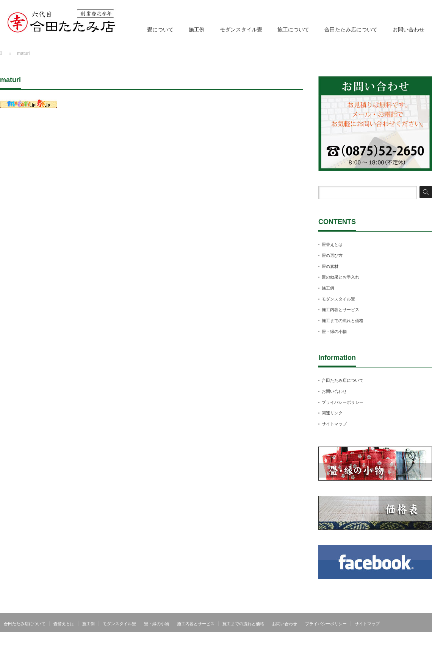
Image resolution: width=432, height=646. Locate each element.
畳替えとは (332, 244)
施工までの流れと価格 (342, 320)
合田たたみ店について (350, 29)
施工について (293, 29)
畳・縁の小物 (334, 331)
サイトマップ (334, 424)
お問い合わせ (408, 29)
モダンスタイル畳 (241, 29)
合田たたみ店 (418, 640)
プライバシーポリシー (342, 402)
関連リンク (332, 413)
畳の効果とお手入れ (340, 277)
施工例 (197, 29)
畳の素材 (330, 266)
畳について (160, 29)
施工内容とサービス (340, 309)
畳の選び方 (332, 255)
